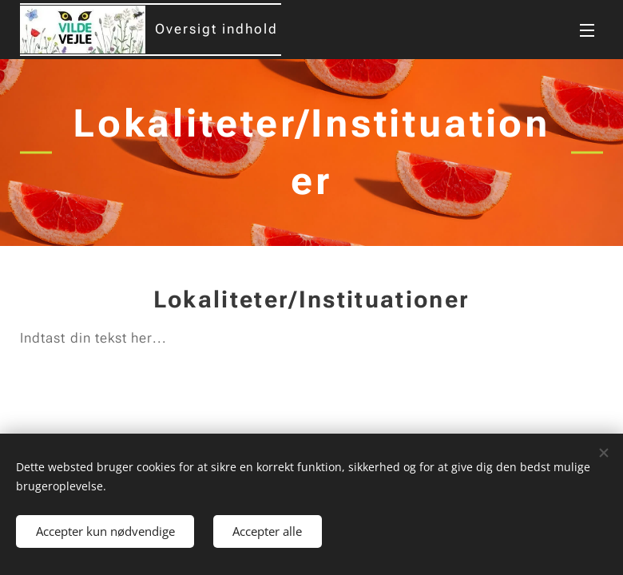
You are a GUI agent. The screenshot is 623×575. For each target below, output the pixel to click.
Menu (587, 30)
